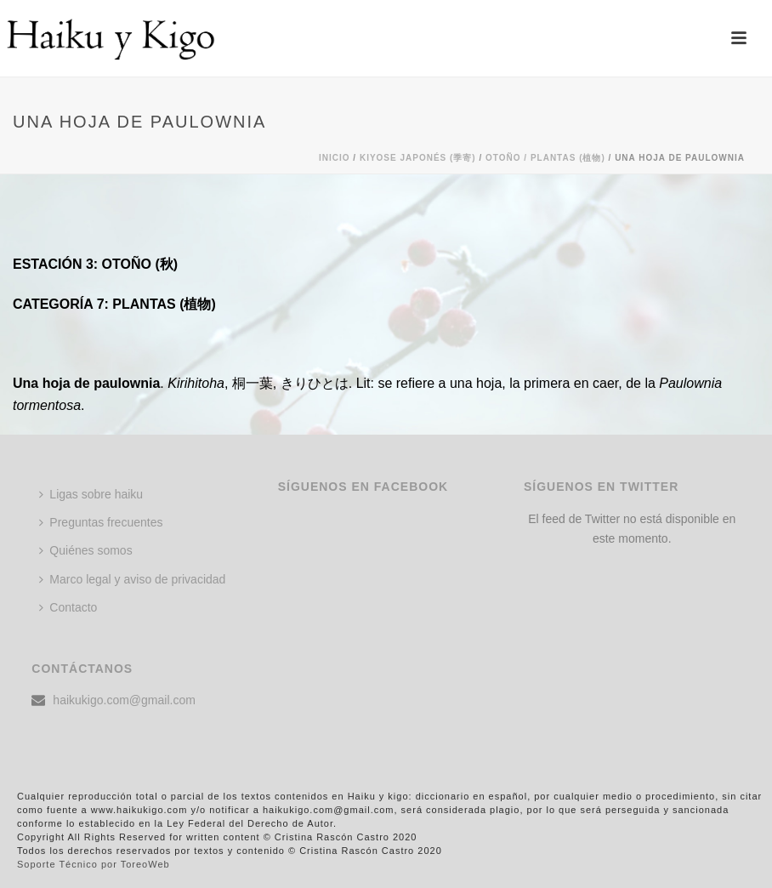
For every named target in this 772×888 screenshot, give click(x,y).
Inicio (334, 157)
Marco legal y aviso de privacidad (132, 579)
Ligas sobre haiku (91, 494)
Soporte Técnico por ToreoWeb (93, 864)
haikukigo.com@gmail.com (124, 700)
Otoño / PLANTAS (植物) (545, 157)
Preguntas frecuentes (100, 522)
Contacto (68, 607)
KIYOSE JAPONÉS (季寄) (418, 157)
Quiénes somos (85, 550)
